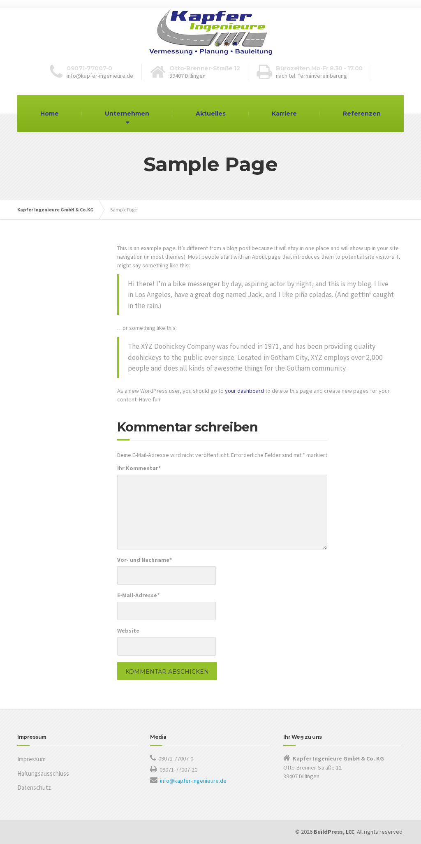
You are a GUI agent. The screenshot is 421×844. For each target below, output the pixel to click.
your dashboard (244, 390)
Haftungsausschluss (43, 773)
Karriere (284, 113)
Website (128, 630)
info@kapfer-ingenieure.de (193, 780)
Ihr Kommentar (139, 468)
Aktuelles (211, 113)
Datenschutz (34, 787)
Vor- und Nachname (144, 559)
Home (49, 113)
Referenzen (362, 113)
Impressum (31, 759)
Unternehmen (127, 113)
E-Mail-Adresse (138, 595)
